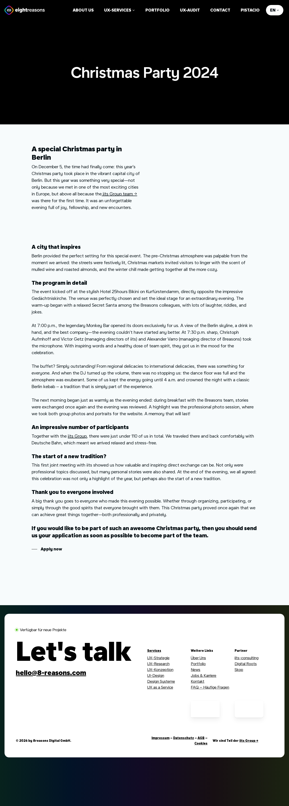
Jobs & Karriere (203, 675)
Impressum (160, 738)
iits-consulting (247, 657)
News (195, 669)
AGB (201, 738)
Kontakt (197, 681)
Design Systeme (161, 681)
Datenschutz (183, 738)
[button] (47, 549)
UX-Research (158, 663)
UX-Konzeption (160, 669)
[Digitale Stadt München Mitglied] (161, 709)
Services (154, 650)
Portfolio (198, 663)
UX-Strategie (158, 657)
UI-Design (155, 675)
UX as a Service (160, 687)
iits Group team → (119, 194)
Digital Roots (246, 663)
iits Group (77, 436)
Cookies (200, 743)
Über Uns (198, 657)
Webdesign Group (250, 675)
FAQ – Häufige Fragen (210, 687)
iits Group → (248, 740)
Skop (239, 669)
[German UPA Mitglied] (205, 709)
